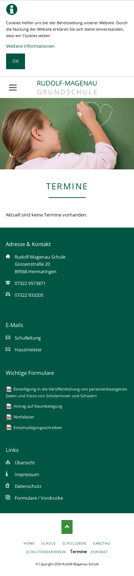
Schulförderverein (46, 552)
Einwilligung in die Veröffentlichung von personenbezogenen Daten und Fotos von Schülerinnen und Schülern (66, 392)
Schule (48, 543)
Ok (16, 61)
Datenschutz (28, 486)
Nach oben (67, 527)
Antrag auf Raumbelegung (38, 406)
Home (29, 543)
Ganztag (101, 543)
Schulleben (74, 543)
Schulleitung (28, 338)
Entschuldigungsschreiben (38, 427)
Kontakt (99, 552)
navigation (13, 88)
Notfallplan (24, 416)
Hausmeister (28, 349)
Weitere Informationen (30, 46)
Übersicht (25, 462)
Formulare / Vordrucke (39, 498)
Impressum (27, 474)
